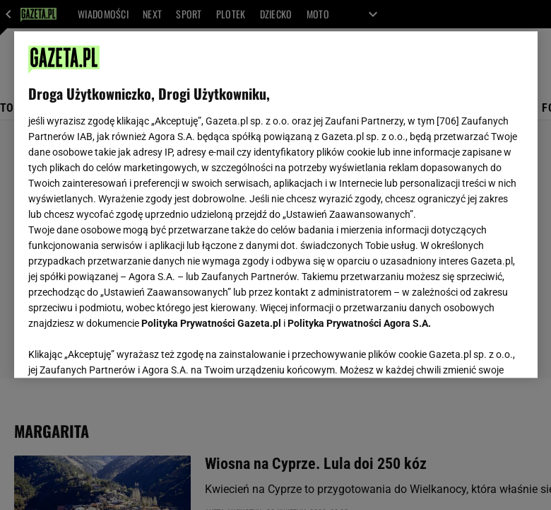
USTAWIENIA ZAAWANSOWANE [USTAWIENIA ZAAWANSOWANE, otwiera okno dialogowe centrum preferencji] (120, 349)
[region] (276, 204)
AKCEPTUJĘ (475, 350)
